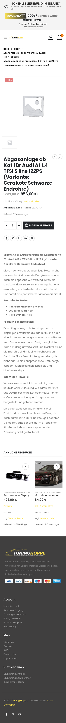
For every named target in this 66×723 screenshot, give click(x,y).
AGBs (7, 650)
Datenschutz (11, 654)
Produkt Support (13, 622)
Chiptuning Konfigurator (17, 678)
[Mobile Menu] (6, 37)
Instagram (19, 714)
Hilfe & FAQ (10, 626)
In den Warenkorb (40, 225)
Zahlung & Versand (15, 614)
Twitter (12, 238)
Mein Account (11, 606)
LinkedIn (19, 238)
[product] (17, 475)
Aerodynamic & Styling (45, 492)
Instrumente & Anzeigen (14, 492)
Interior (29, 492)
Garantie (9, 646)
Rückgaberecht (12, 618)
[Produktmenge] (13, 225)
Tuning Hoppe (20, 700)
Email (32, 238)
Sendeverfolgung (14, 610)
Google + (25, 238)
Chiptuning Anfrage (15, 674)
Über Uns (9, 642)
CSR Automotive (44, 506)
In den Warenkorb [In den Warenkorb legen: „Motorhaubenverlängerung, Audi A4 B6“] (57, 466)
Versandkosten (32, 201)
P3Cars (8, 506)
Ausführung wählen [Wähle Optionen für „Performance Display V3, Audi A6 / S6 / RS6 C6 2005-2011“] (25, 466)
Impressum (10, 658)
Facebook (6, 238)
